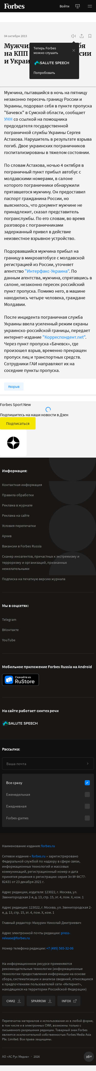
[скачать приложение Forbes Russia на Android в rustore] (20, 679)
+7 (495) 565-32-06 (59, 948)
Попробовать (44, 72)
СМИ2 (13, 1001)
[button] (90, 6)
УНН (8, 119)
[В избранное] (90, 36)
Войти (64, 6)
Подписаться (17, 423)
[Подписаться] (87, 763)
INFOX (69, 1001)
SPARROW (41, 1001)
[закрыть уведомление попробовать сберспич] (74, 50)
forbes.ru (48, 846)
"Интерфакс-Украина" (47, 271)
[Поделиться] (82, 36)
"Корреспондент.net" (63, 337)
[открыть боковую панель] (77, 6)
